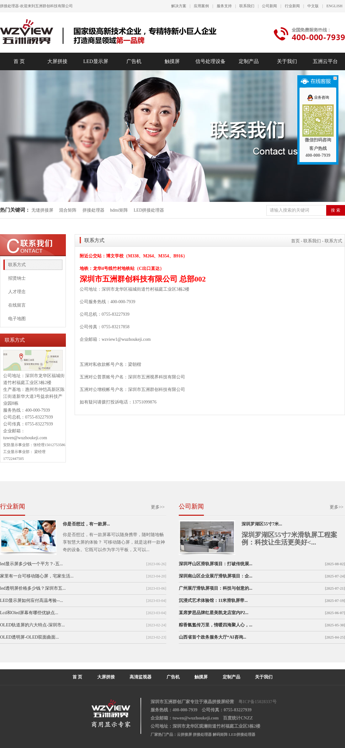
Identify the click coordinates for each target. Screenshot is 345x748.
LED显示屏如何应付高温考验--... (31, 600)
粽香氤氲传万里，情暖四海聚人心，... (215, 625)
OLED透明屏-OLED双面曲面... (29, 637)
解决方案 (178, 6)
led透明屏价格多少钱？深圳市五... (33, 588)
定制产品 (249, 61)
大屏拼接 (57, 61)
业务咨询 (318, 97)
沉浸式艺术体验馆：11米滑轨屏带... (213, 600)
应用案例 (201, 6)
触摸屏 (172, 61)
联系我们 (246, 6)
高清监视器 (140, 677)
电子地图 (17, 318)
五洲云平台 (325, 61)
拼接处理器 (93, 210)
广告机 (133, 61)
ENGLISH (334, 6)
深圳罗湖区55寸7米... (262, 524)
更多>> (158, 507)
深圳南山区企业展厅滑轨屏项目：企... (215, 576)
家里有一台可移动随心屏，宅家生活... (37, 576)
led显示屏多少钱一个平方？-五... (31, 563)
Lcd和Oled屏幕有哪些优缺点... (29, 612)
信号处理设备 (210, 61)
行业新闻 (292, 6)
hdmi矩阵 (119, 210)
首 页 (19, 61)
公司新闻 (269, 6)
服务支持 (224, 6)
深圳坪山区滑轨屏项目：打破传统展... (215, 563)
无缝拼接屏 (43, 210)
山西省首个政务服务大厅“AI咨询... (212, 637)
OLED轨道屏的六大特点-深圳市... (32, 625)
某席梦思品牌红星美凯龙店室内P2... (213, 612)
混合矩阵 (68, 210)
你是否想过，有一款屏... (86, 524)
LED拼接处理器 (149, 210)
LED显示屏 (95, 61)
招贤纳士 (17, 278)
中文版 (313, 6)
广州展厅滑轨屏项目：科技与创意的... (215, 588)
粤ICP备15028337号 (257, 701)
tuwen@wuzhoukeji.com (25, 437)
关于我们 (287, 61)
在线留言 (17, 305)
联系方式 (17, 264)
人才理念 (17, 291)
